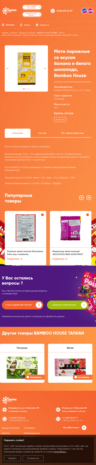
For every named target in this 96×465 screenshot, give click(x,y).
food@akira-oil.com (18, 411)
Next (45, 68)
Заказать (60, 119)
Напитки (6, 433)
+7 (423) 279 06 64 (17, 418)
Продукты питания (10, 428)
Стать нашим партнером (23, 305)
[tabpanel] (26, 68)
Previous (8, 68)
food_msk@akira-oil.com (73, 411)
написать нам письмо (69, 305)
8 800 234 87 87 (64, 11)
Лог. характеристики (72, 133)
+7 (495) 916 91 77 (70, 418)
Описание (17, 133)
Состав (42, 133)
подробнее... (60, 451)
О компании (29, 428)
